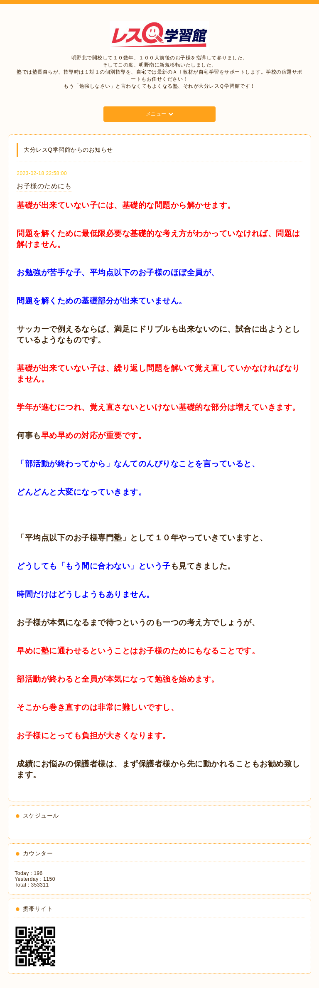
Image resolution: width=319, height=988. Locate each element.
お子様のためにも (44, 186)
